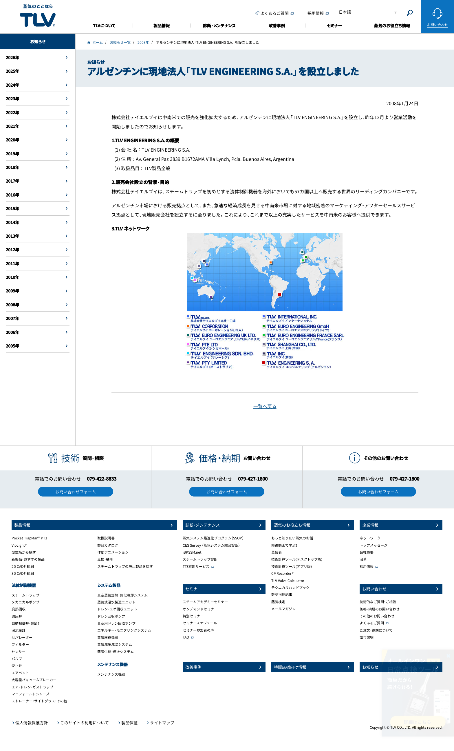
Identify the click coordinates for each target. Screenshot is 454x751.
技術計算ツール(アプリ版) (291, 566)
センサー (18, 651)
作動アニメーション (113, 552)
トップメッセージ (373, 545)
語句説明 (367, 637)
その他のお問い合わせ (377, 616)
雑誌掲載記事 (281, 594)
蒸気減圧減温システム (114, 644)
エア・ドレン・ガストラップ (32, 687)
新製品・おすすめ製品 (28, 559)
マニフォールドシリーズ (31, 694)
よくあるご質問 (372, 622)
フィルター (20, 644)
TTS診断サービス (196, 566)
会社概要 (367, 552)
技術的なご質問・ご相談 (378, 601)
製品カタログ (107, 545)
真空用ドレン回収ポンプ (116, 623)
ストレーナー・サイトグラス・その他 (39, 700)
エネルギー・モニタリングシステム (124, 630)
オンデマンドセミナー (200, 609)
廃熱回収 (18, 609)
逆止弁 (17, 665)
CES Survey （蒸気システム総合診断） (211, 545)
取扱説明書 (106, 538)
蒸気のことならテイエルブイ (38, 15)
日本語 (345, 12)
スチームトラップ (25, 595)
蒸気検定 (278, 601)
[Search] (410, 13)
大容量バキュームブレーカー (34, 679)
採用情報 (367, 566)
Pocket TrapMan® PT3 (29, 538)
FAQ (186, 637)
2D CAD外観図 (23, 566)
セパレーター (22, 637)
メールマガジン (283, 608)
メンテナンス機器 (111, 674)
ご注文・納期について (376, 630)
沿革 (363, 559)
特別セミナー (193, 616)
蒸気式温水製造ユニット (116, 602)
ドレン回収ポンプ (111, 616)
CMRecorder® (282, 573)
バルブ (17, 658)
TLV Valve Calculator (287, 580)
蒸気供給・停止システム (115, 651)
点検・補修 (105, 559)
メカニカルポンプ (25, 602)
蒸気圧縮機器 (107, 637)
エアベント (20, 672)
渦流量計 (18, 630)
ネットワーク (370, 538)
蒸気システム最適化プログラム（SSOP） (213, 538)
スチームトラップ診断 (200, 559)
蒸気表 (276, 552)
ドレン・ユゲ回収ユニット (117, 609)
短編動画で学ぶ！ (284, 545)
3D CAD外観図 (23, 573)
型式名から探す (24, 552)
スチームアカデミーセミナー (205, 601)
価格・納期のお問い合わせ (380, 609)
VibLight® (19, 545)
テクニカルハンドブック (290, 587)
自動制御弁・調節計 (26, 623)
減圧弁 (17, 616)
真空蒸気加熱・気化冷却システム (122, 595)
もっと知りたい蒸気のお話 (292, 538)
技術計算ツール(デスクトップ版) (296, 559)
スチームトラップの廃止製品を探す (125, 566)
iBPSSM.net (192, 552)
